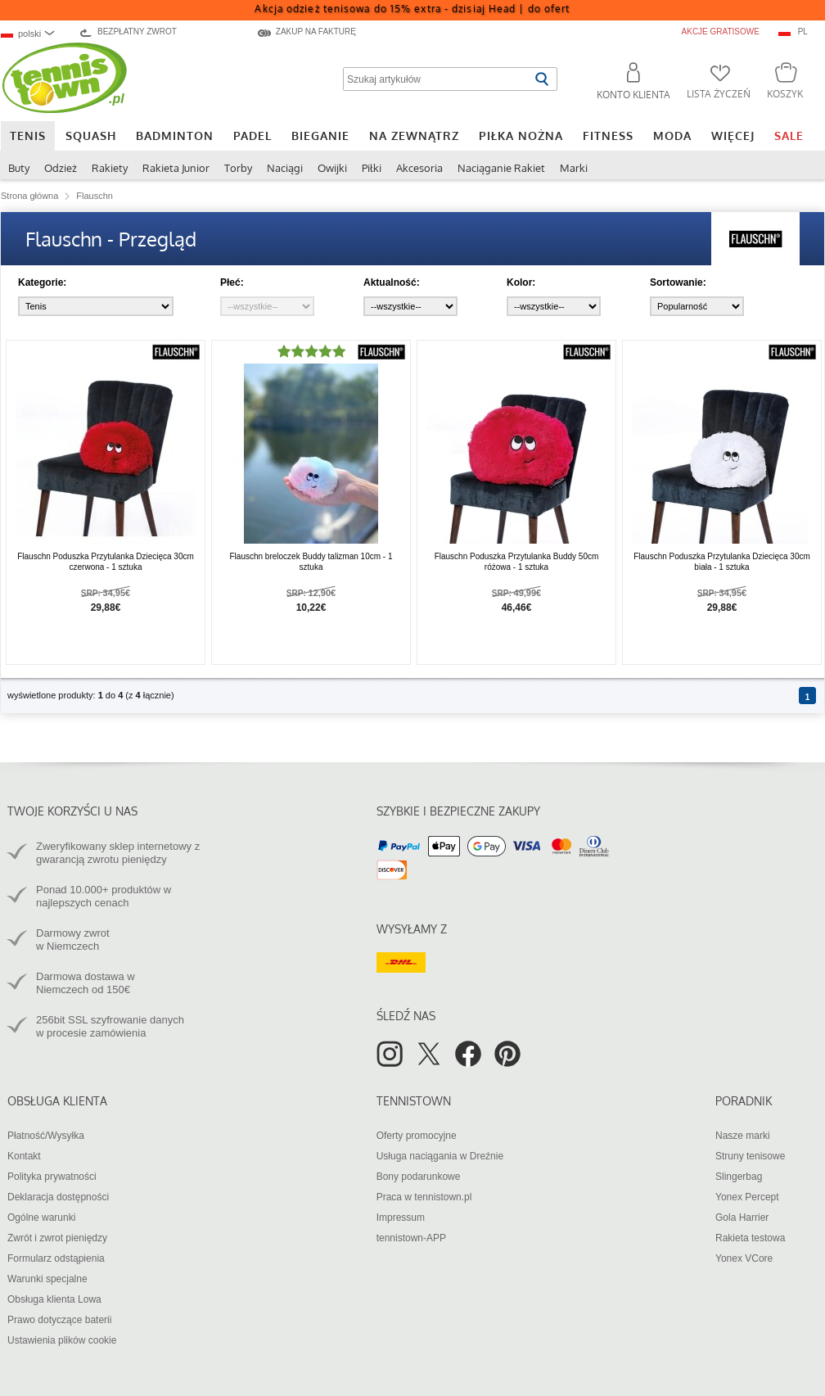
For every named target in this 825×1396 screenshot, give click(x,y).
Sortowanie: (678, 282)
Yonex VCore (744, 1258)
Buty (18, 167)
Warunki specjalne (47, 1279)
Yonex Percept (747, 1197)
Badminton (175, 135)
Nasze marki (742, 1135)
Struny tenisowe (750, 1156)
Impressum (400, 1217)
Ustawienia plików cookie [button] (61, 1340)
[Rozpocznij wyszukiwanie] (541, 79)
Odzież (60, 167)
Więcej (733, 135)
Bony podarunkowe (418, 1176)
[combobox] (35, 33)
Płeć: (232, 282)
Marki (574, 167)
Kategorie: (42, 282)
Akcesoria (419, 167)
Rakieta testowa (750, 1238)
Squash (90, 135)
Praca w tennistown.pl (424, 1197)
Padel (252, 135)
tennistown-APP (411, 1238)
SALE (789, 135)
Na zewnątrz (414, 135)
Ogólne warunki (41, 1217)
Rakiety (110, 167)
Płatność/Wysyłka (45, 1135)
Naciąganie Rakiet (501, 167)
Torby (238, 167)
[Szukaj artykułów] (437, 79)
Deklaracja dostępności (58, 1197)
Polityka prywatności (52, 1176)
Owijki (332, 167)
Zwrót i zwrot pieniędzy (57, 1238)
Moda (672, 135)
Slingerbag (738, 1176)
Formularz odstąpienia (56, 1258)
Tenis (28, 135)
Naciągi (285, 167)
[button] (626, 84)
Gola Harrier (742, 1217)
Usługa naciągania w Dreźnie (439, 1156)
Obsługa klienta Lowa (54, 1299)
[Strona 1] (807, 695)
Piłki (371, 167)
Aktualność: (391, 282)
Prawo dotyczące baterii (59, 1320)
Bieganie (320, 135)
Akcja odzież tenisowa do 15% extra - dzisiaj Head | (412, 8)
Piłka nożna (521, 135)
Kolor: (521, 282)
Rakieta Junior (176, 167)
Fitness (608, 135)
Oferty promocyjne (416, 1135)
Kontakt (24, 1156)
